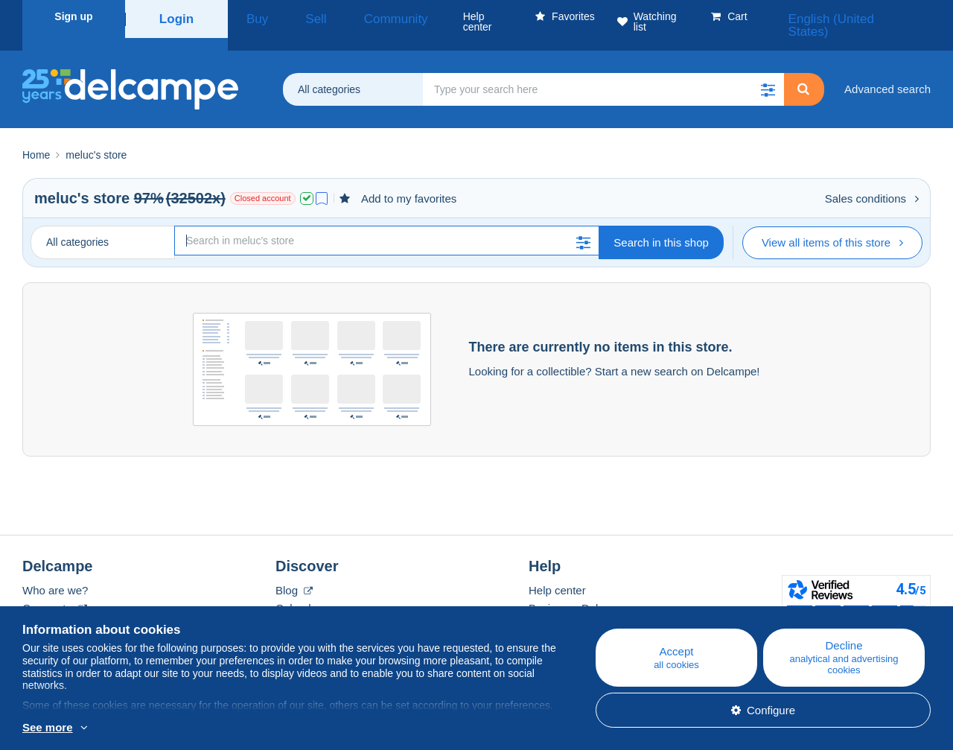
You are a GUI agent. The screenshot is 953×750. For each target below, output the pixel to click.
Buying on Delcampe (580, 590)
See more (47, 727)
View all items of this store (832, 224)
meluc (55, 180)
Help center (557, 572)
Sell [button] (295, 16)
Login (176, 16)
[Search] (386, 223)
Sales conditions (872, 180)
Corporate (54, 590)
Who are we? (55, 572)
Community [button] (356, 16)
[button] (767, 71)
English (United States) (866, 16)
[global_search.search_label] (603, 71)
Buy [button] (252, 16)
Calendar (298, 590)
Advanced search (887, 71)
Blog (294, 572)
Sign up (73, 16)
